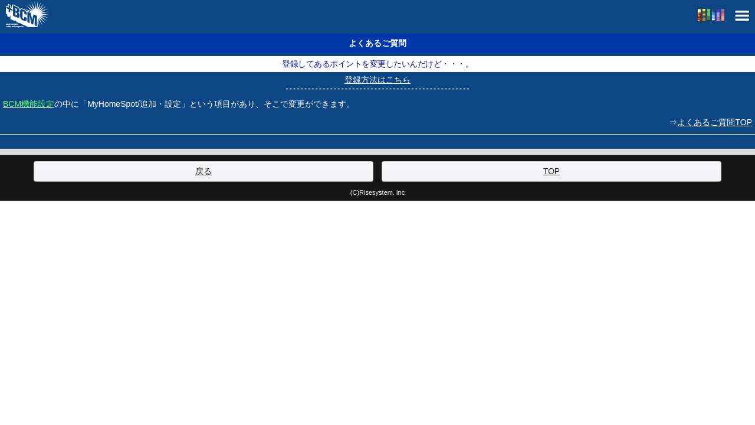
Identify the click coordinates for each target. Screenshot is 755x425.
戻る (203, 171)
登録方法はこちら (377, 79)
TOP (551, 171)
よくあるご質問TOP (714, 122)
